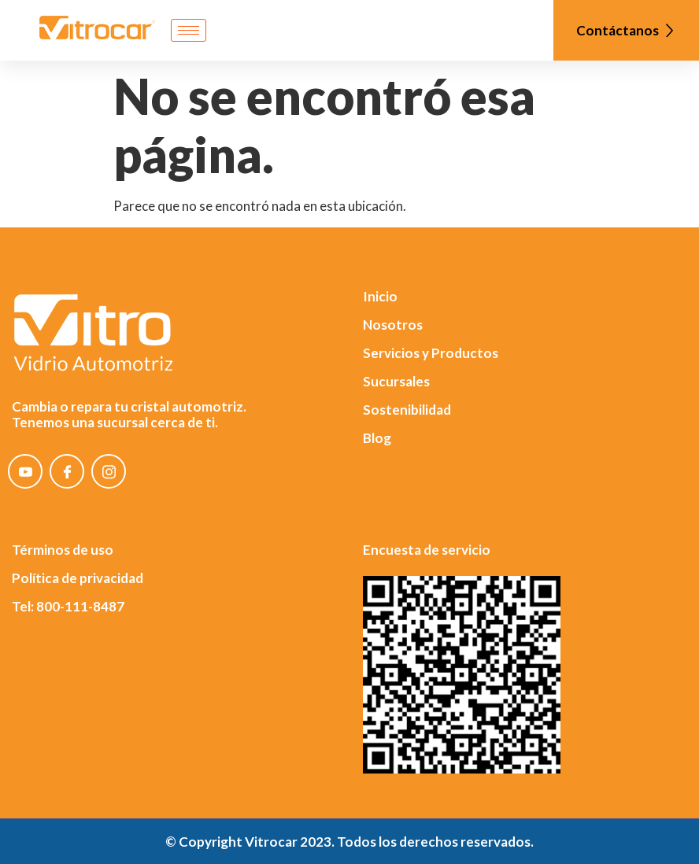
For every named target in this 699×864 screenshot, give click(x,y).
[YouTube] (25, 471)
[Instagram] (108, 471)
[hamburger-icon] (188, 30)
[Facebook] (67, 471)
